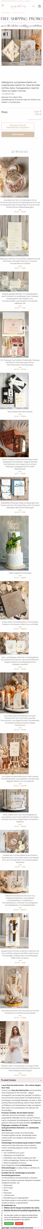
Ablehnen (19, 1223)
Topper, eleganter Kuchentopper (20, 573)
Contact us (21, 1)
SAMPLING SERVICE (8, 1)
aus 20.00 (18, 211)
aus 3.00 (18, 472)
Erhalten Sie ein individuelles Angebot (18, 126)
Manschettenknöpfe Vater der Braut (20, 412)
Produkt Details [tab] (8, 1080)
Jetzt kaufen (18, 134)
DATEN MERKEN (5, 12)
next (40, 54)
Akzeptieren (9, 1223)
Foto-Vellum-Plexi (18, 12)
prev (3, 54)
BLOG (27, 1)
